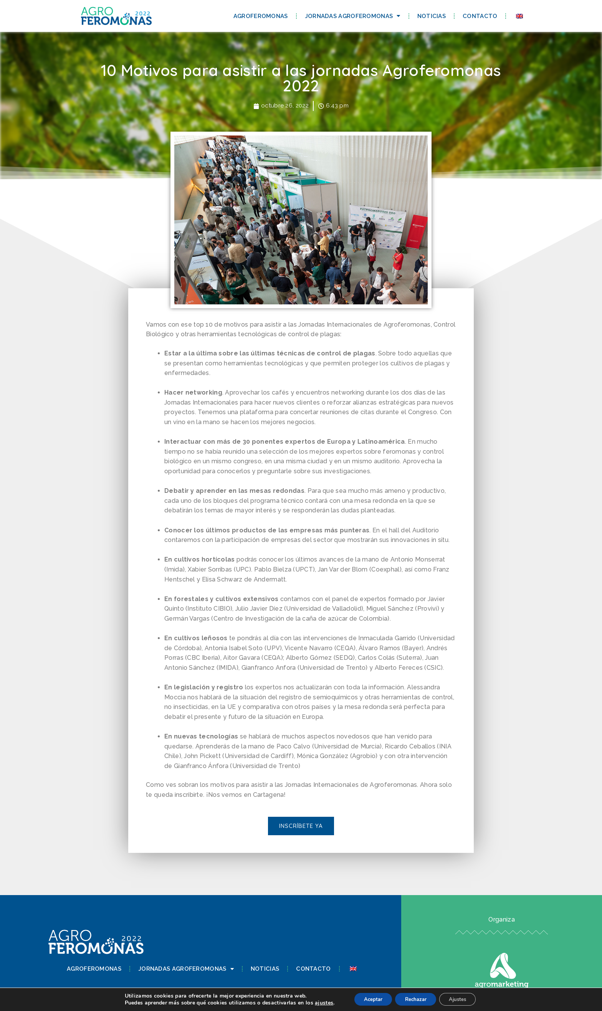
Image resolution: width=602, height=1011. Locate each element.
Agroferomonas (260, 16)
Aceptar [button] (368, 999)
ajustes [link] (317, 1002)
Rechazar (415, 999)
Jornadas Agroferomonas (352, 16)
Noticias (431, 16)
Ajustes (462, 999)
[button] (301, 826)
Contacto (480, 16)
